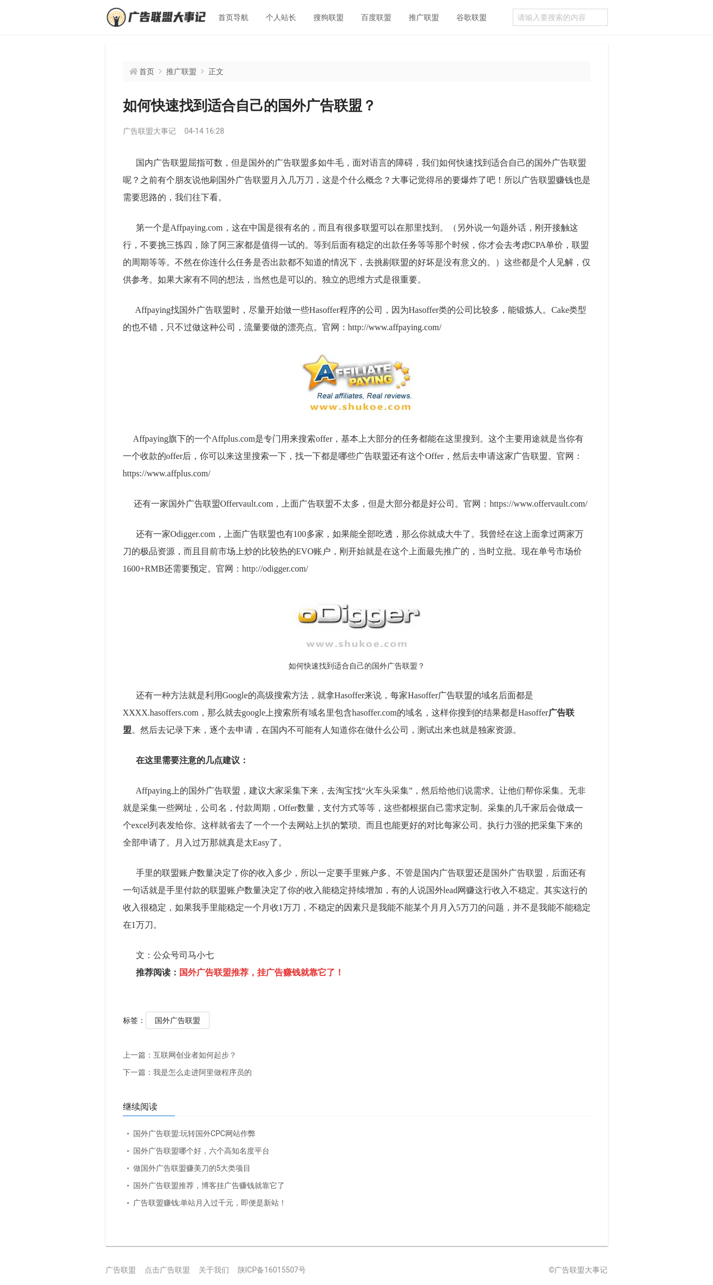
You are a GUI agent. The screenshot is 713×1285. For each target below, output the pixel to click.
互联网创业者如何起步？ (180, 1055)
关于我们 (214, 1270)
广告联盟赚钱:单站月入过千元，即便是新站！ (209, 1202)
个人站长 (281, 17)
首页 (146, 71)
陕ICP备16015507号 (272, 1270)
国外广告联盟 (177, 1020)
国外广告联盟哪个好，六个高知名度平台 (201, 1150)
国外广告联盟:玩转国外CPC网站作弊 (194, 1133)
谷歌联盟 (471, 17)
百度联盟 (376, 17)
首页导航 (233, 17)
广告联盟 (121, 1270)
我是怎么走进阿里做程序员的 (187, 1072)
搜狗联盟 (328, 17)
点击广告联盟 (167, 1270)
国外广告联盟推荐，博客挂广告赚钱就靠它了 (209, 1185)
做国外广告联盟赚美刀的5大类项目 (192, 1168)
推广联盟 (424, 17)
